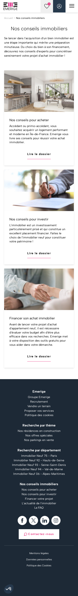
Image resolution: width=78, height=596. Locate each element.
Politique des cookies (39, 415)
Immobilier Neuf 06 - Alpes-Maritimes (39, 474)
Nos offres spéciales (39, 435)
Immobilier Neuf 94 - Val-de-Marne (39, 469)
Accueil (8, 18)
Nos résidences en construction (39, 431)
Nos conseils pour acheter (39, 489)
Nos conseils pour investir (39, 494)
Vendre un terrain (39, 406)
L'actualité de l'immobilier (39, 503)
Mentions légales (39, 553)
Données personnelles (39, 559)
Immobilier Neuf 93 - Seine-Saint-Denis (39, 465)
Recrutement (39, 401)
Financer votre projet (39, 499)
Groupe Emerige (39, 397)
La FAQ (39, 507)
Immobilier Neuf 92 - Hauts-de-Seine (39, 460)
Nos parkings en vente (39, 440)
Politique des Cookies (39, 565)
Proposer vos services (39, 411)
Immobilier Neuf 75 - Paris (39, 456)
